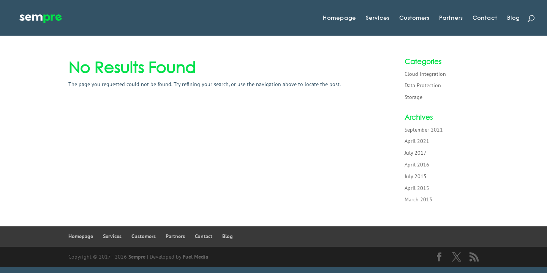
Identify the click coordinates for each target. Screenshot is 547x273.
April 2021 (417, 141)
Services (377, 18)
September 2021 (424, 129)
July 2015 (416, 176)
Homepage (339, 18)
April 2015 (417, 188)
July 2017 (416, 152)
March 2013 (418, 199)
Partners (451, 18)
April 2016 (417, 164)
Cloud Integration (425, 74)
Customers (414, 18)
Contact (485, 18)
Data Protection (423, 85)
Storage (413, 97)
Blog (513, 18)
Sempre (136, 256)
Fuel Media (195, 256)
